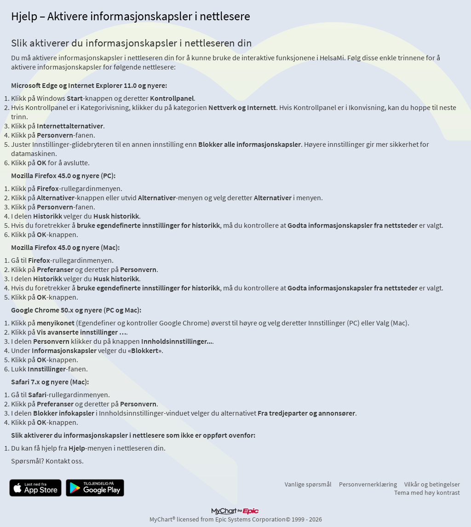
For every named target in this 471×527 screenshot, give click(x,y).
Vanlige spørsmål (308, 484)
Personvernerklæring (368, 484)
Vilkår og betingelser (432, 484)
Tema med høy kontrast (427, 492)
